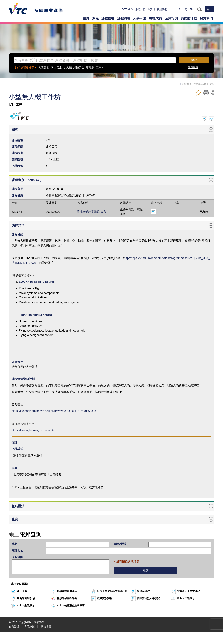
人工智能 (43, 67)
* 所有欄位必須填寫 (126, 561)
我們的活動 (189, 18)
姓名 (14, 544)
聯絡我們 (162, 9)
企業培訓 (171, 18)
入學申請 (139, 18)
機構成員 (155, 18)
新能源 (90, 67)
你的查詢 (17, 557)
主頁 (86, 18)
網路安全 (78, 67)
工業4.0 (100, 67)
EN (191, 9)
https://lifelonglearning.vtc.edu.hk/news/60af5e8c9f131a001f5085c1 (55, 410)
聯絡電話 (120, 544)
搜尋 (194, 60)
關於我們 (206, 18)
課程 (95, 18)
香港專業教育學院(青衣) (92, 211)
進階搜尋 (193, 67)
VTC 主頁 (127, 9)
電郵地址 (17, 550)
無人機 (68, 67)
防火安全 (56, 67)
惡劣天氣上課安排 (145, 9)
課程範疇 (123, 18)
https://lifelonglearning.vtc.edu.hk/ (33, 430)
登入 (209, 9)
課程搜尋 (107, 18)
